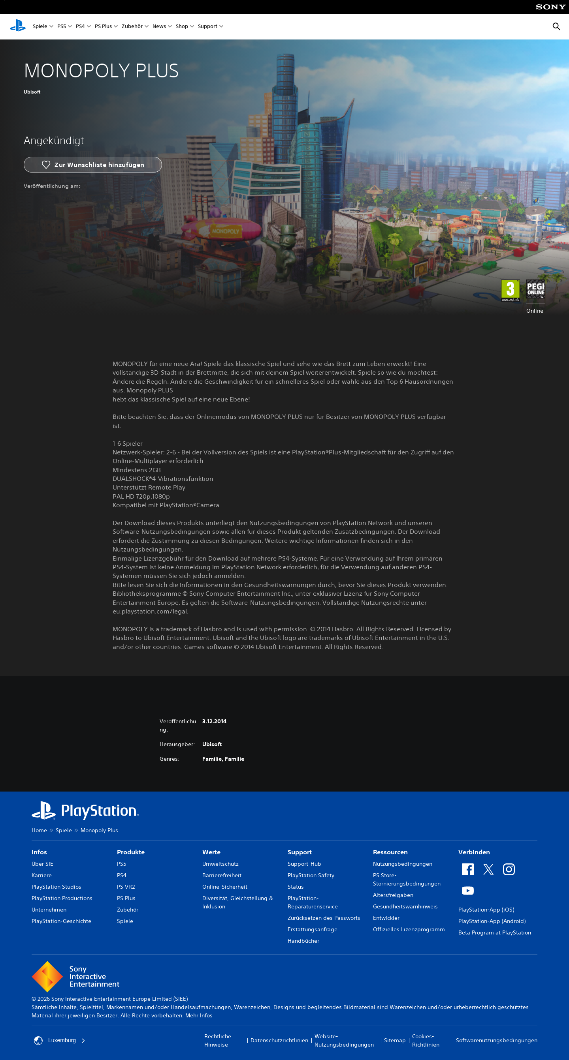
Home (39, 830)
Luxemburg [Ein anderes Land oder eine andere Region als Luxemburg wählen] (60, 1040)
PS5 (61, 27)
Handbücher (303, 940)
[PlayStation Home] (18, 27)
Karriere (42, 875)
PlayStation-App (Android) (492, 921)
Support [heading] (300, 852)
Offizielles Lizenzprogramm (409, 929)
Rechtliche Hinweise (217, 1040)
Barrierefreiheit (221, 875)
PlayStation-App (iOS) (486, 909)
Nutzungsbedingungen (402, 863)
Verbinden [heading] (474, 852)
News (159, 27)
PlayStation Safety (311, 875)
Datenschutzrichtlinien (279, 1040)
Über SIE (42, 863)
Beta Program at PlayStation (494, 932)
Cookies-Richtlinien (425, 1040)
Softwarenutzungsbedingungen (496, 1040)
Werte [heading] (211, 852)
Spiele (40, 27)
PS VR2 (126, 886)
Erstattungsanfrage (312, 929)
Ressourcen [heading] (390, 852)
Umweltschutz (220, 863)
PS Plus (103, 27)
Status (296, 886)
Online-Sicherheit (224, 886)
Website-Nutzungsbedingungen (344, 1040)
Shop (182, 27)
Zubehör (132, 27)
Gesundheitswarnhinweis (405, 906)
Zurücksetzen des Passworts (324, 917)
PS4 (80, 27)
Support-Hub (304, 863)
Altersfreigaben (393, 895)
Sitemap (395, 1040)
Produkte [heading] (131, 852)
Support (207, 27)
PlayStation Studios (56, 886)
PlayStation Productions (62, 898)
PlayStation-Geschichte (61, 921)
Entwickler (386, 917)
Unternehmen (49, 909)
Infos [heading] (39, 852)
